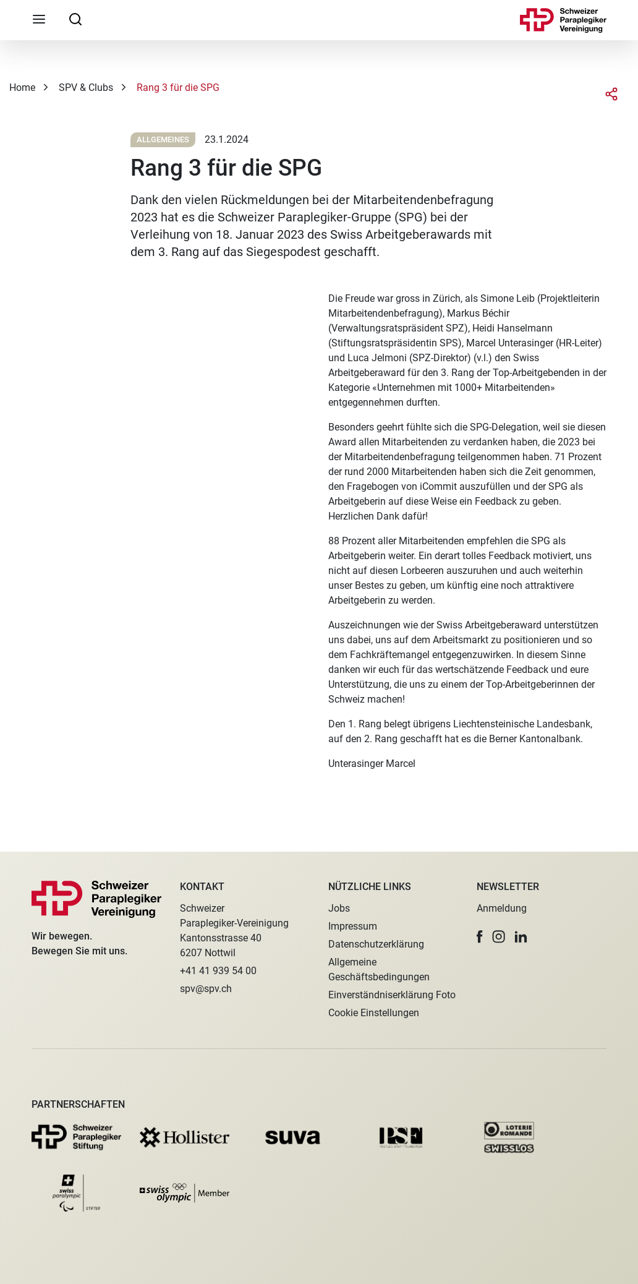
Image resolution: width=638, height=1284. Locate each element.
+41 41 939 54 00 (218, 971)
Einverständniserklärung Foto (392, 995)
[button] (480, 936)
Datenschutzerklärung (376, 944)
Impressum (352, 926)
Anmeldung (502, 908)
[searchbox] (75, 19)
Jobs (339, 908)
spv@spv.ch (206, 989)
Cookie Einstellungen (373, 1013)
